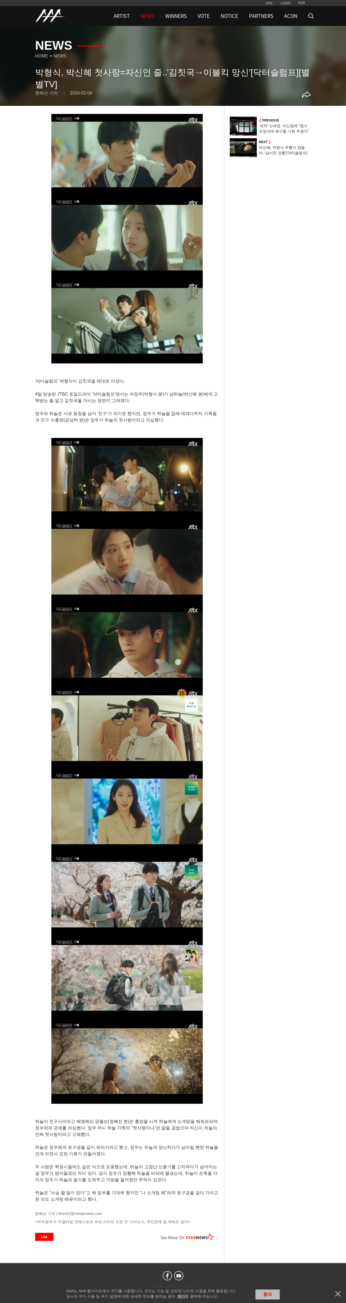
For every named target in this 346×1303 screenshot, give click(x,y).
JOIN (268, 3)
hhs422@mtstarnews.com (80, 1213)
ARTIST (122, 15)
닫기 (338, 1294)
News (60, 56)
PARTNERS (261, 15)
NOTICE (229, 15)
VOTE (204, 15)
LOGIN (286, 3)
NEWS (147, 15)
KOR (301, 2)
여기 (181, 1296)
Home (41, 56)
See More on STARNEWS (189, 1237)
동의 (267, 1294)
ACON (290, 15)
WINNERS (176, 15)
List (44, 1237)
